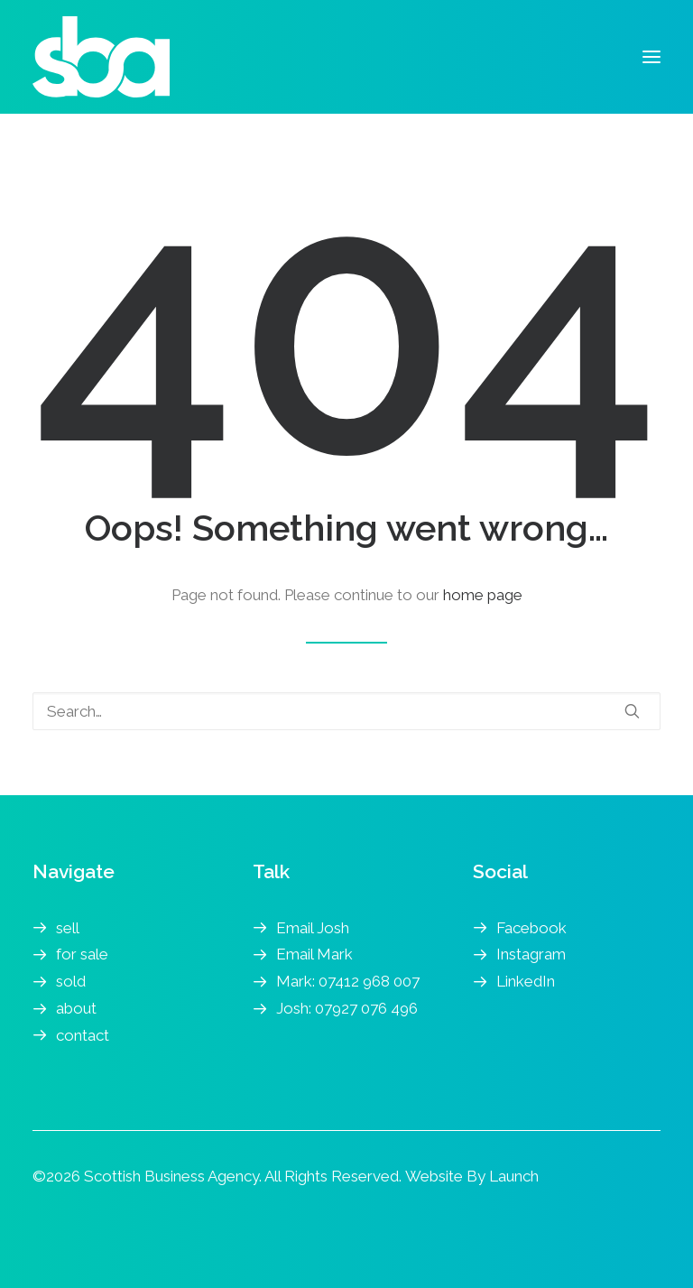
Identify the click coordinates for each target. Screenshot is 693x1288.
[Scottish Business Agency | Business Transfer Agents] (101, 56)
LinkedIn (525, 981)
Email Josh (312, 928)
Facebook (531, 928)
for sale (82, 954)
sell (67, 928)
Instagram (531, 954)
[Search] (346, 711)
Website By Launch (472, 1176)
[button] (651, 57)
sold (71, 981)
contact (82, 1035)
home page (482, 595)
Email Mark (314, 954)
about (76, 1008)
